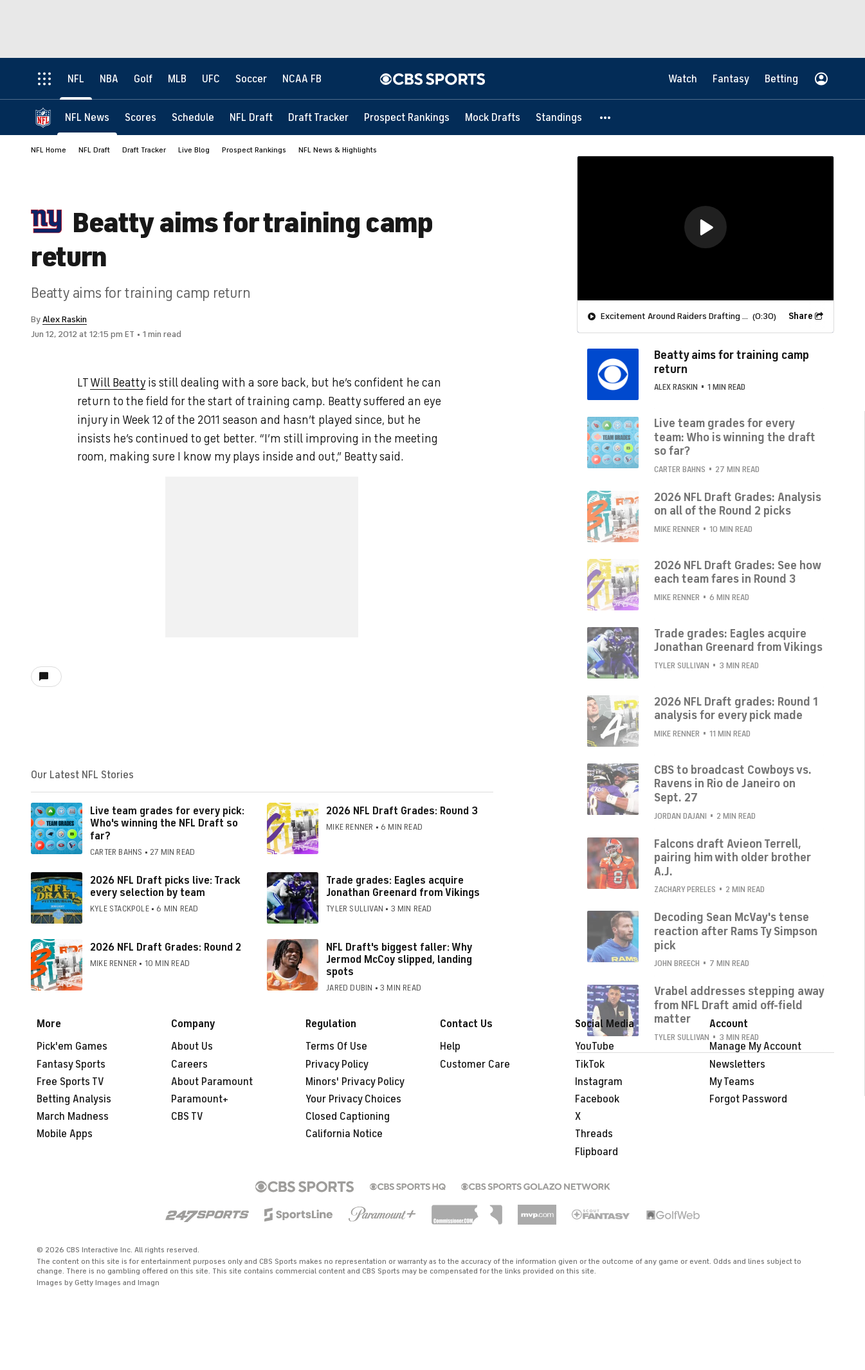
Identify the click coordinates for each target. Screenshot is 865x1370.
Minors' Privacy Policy (355, 1081)
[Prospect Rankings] (406, 117)
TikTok (590, 1064)
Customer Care (475, 1064)
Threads (594, 1134)
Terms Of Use (336, 1046)
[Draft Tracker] (318, 117)
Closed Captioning (347, 1116)
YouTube (594, 1046)
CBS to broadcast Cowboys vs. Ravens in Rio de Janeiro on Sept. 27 (733, 784)
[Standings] (559, 117)
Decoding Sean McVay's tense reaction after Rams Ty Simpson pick (735, 931)
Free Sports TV (70, 1081)
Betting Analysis (74, 1099)
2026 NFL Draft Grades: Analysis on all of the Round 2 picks (737, 504)
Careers (189, 1064)
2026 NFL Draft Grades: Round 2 (165, 947)
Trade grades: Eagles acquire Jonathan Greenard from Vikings (403, 886)
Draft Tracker (144, 149)
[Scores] (140, 117)
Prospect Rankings (254, 149)
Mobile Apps (65, 1134)
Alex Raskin (64, 319)
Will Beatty (117, 383)
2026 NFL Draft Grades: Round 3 (402, 811)
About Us (192, 1046)
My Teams (731, 1081)
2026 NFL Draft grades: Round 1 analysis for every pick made (736, 709)
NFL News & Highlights (337, 149)
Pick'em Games (72, 1046)
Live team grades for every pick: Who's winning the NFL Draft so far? (167, 823)
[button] (606, 117)
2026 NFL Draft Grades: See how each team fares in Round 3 (737, 572)
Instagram (599, 1081)
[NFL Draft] (251, 117)
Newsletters (737, 1064)
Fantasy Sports (71, 1064)
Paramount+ (199, 1099)
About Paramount (212, 1081)
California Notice (344, 1134)
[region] (705, 228)
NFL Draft (94, 149)
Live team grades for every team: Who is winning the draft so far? (734, 437)
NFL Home (48, 149)
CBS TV (187, 1116)
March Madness (73, 1116)
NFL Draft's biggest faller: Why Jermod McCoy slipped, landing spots (399, 959)
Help (450, 1046)
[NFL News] (87, 117)
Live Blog (194, 149)
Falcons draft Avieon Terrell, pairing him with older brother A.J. (732, 858)
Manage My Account (755, 1046)
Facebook (597, 1099)
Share (800, 316)
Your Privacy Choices (353, 1099)
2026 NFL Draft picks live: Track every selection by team (165, 886)
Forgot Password (748, 1099)
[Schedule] (193, 117)
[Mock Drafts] (492, 117)
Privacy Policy (337, 1064)
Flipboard (596, 1152)
